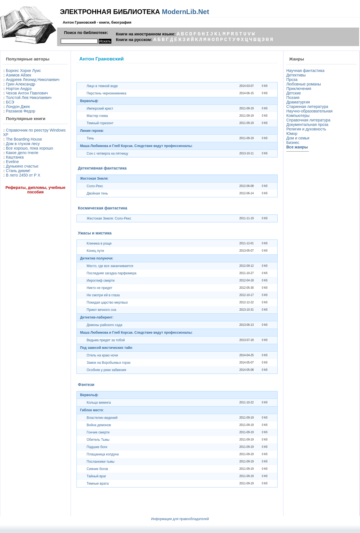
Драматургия (298, 102)
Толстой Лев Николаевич (28, 97)
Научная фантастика (305, 70)
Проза (292, 79)
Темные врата (98, 483)
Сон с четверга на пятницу (107, 153)
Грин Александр (20, 84)
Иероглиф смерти (100, 281)
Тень (90, 138)
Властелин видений (102, 418)
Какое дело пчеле (22, 152)
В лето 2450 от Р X (23, 175)
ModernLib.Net (185, 11)
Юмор (291, 133)
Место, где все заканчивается (110, 266)
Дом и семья (297, 138)
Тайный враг (96, 476)
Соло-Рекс (95, 186)
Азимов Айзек (18, 75)
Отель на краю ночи (102, 355)
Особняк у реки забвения (106, 370)
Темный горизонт (100, 123)
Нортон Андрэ (19, 88)
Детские (293, 93)
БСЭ (10, 102)
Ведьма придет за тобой (106, 340)
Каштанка (15, 157)
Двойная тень (97, 193)
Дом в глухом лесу (23, 143)
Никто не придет (99, 288)
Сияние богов (97, 469)
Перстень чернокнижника (106, 93)
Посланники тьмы (100, 462)
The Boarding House (24, 139)
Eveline (12, 161)
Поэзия (293, 97)
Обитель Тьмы (98, 440)
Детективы (296, 75)
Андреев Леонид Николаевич (32, 79)
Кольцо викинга (99, 403)
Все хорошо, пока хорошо (29, 148)
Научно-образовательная (309, 111)
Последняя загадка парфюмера (111, 273)
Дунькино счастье (22, 166)
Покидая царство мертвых (107, 302)
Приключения (298, 88)
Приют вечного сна (101, 310)
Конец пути (95, 251)
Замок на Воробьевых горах (108, 363)
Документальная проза (307, 124)
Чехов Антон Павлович (27, 93)
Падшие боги (97, 447)
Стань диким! (18, 170)
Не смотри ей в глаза (103, 295)
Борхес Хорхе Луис (23, 70)
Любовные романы (303, 84)
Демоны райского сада (104, 325)
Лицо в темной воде (102, 86)
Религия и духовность (306, 129)
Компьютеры (298, 115)
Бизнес (292, 142)
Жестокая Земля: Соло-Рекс (109, 218)
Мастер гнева (97, 116)
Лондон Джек (18, 106)
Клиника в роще (99, 243)
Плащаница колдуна (103, 454)
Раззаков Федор (20, 111)
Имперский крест (100, 108)
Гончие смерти (98, 432)
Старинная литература (307, 106)
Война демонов (99, 425)
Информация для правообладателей (180, 519)
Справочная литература (308, 120)
